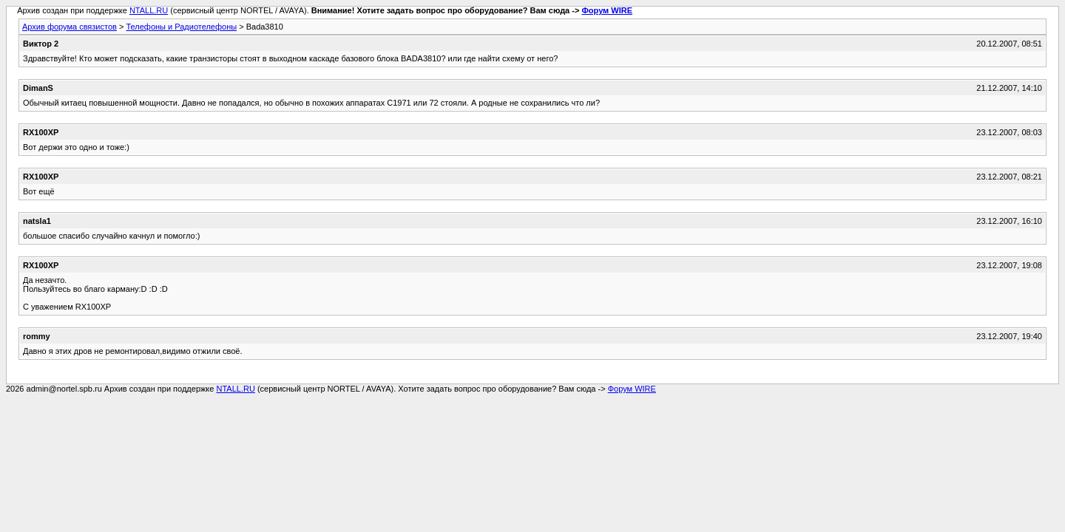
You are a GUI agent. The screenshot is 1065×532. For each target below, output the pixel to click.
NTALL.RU (148, 10)
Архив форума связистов (69, 26)
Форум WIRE (606, 10)
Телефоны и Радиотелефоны (181, 26)
